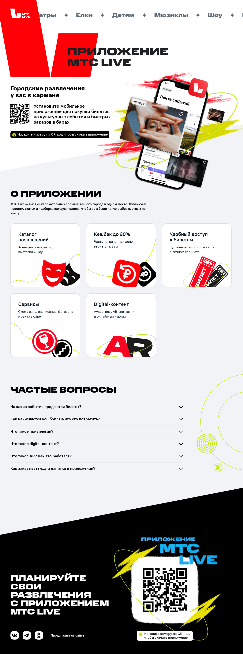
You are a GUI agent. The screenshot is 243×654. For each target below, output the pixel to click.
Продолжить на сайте (67, 635)
